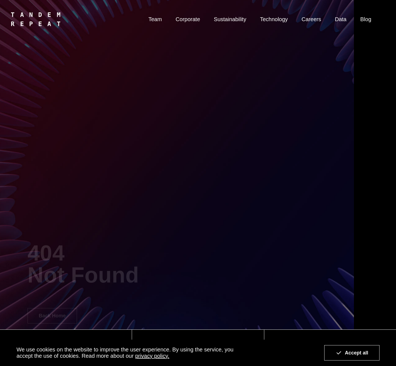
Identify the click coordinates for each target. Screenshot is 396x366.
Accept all (352, 353)
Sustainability (230, 19)
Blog (365, 19)
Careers (311, 19)
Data (340, 19)
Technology (274, 19)
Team (155, 19)
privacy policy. (152, 356)
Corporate (188, 19)
